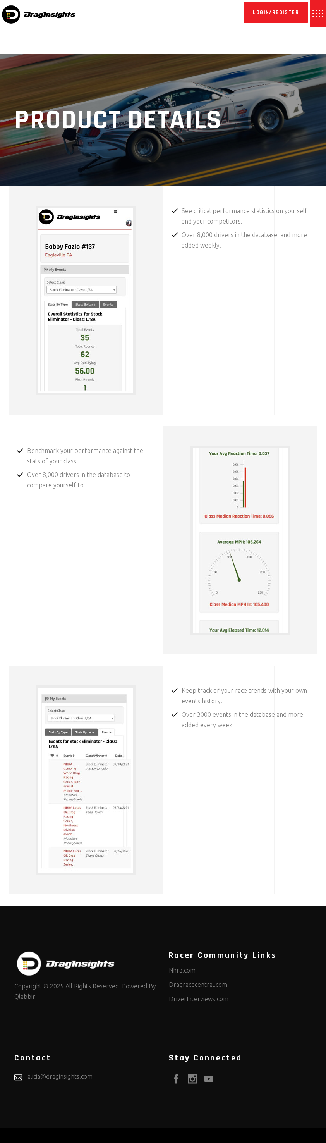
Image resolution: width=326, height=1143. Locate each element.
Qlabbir (24, 996)
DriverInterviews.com (198, 998)
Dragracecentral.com (198, 984)
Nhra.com (182, 970)
